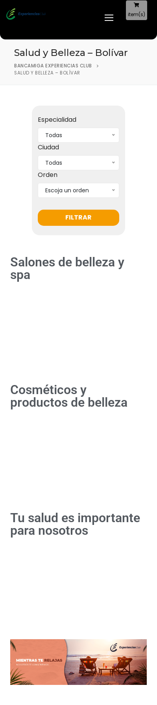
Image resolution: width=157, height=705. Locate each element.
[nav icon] (104, 17)
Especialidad (57, 119)
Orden (47, 174)
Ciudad (48, 147)
